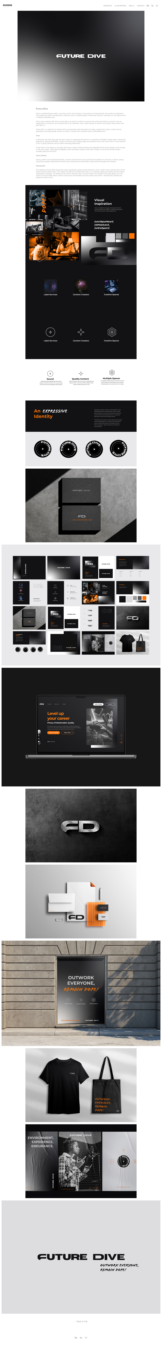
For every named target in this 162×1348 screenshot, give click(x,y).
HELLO (131, 6)
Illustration (120, 6)
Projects (108, 6)
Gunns (7, 5)
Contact (141, 6)
